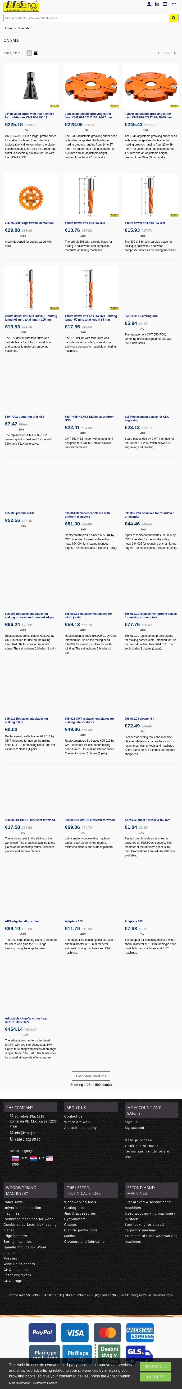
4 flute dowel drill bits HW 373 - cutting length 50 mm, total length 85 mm (91, 317)
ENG (15, 1164)
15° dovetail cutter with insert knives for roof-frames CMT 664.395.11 (29, 115)
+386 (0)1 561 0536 (101, 1295)
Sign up (131, 1122)
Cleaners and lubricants (84, 1241)
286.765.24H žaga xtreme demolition (29, 223)
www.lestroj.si (163, 1295)
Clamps (70, 1224)
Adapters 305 (133, 921)
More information (20, 1383)
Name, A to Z (14, 53)
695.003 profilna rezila (20, 513)
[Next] (174, 53)
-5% (142, 731)
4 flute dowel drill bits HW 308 (85, 223)
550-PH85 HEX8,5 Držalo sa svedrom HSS (89, 418)
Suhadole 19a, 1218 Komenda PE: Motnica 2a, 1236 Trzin (33, 1121)
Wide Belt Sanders (19, 1264)
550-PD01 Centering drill (141, 316)
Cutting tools (75, 1208)
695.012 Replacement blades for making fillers (26, 720)
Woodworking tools (80, 1202)
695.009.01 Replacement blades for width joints (88, 615)
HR (41, 1158)
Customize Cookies (45, 1383)
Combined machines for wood (29, 1219)
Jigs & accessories (80, 1213)
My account (134, 1128)
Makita (69, 1236)
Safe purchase (138, 1140)
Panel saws (13, 1202)
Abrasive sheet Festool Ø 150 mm (147, 820)
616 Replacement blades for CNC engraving (147, 418)
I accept (155, 1377)
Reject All (156, 1367)
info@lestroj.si (24, 1133)
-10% (26, 130)
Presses (10, 1258)
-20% (83, 236)
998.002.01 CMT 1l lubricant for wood (30, 820)
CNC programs (16, 1281)
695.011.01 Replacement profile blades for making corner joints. (151, 615)
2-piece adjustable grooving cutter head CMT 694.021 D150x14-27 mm (88, 115)
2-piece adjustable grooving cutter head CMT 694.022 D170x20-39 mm (148, 115)
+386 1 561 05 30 (27, 1139)
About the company (80, 1128)
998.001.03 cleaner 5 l (139, 718)
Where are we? (77, 1122)
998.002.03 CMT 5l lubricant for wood (90, 820)
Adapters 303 (74, 921)
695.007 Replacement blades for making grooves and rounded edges (29, 615)
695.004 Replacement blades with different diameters (87, 515)
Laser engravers (17, 1275)
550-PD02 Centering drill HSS (25, 416)
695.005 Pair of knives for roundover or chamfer (149, 515)
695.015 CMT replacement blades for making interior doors (89, 720)
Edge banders (15, 1236)
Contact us (73, 1116)
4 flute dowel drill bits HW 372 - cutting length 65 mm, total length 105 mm (31, 317)
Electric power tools (81, 1230)
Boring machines (18, 1241)
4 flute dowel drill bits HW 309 (145, 223)
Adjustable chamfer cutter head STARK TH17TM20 (26, 1020)
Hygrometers (75, 1219)
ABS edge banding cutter (22, 921)
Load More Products (91, 1076)
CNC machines (16, 1270)
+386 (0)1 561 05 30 (47, 1295)
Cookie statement (141, 1146)
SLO (24, 1158)
